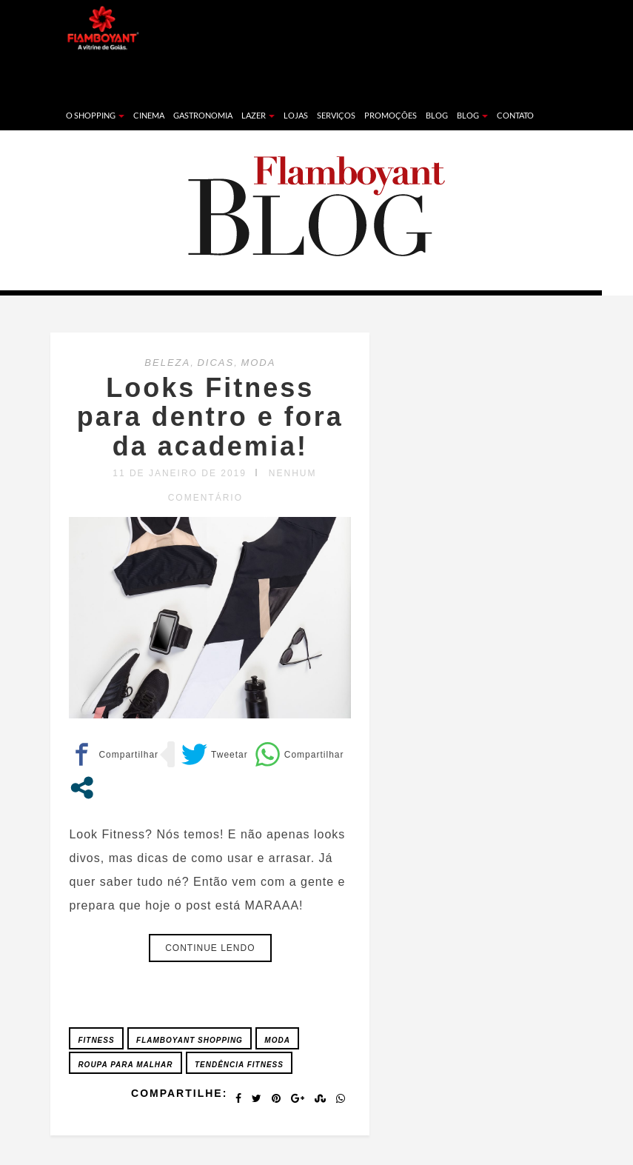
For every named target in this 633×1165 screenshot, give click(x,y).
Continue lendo (210, 948)
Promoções (390, 115)
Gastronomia (202, 115)
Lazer (258, 115)
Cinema (148, 115)
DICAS (215, 362)
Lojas (296, 115)
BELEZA (167, 362)
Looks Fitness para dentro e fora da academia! (210, 417)
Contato (515, 115)
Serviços (336, 115)
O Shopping (95, 115)
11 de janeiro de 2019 (180, 473)
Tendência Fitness (239, 1065)
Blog (437, 115)
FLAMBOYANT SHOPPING (189, 1040)
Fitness (96, 1040)
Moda (277, 1040)
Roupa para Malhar (125, 1065)
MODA (258, 362)
